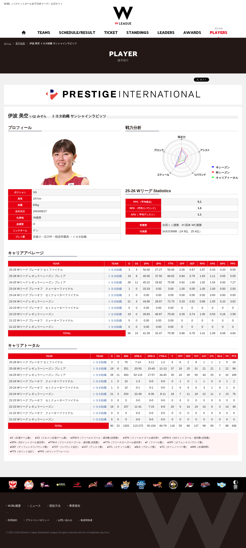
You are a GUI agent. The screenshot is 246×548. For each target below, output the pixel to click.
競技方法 (55, 505)
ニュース (35, 505)
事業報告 (74, 505)
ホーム (7, 43)
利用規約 (12, 520)
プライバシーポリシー (37, 520)
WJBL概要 (14, 505)
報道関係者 (86, 520)
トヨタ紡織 (115, 269)
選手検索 (20, 43)
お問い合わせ (65, 520)
